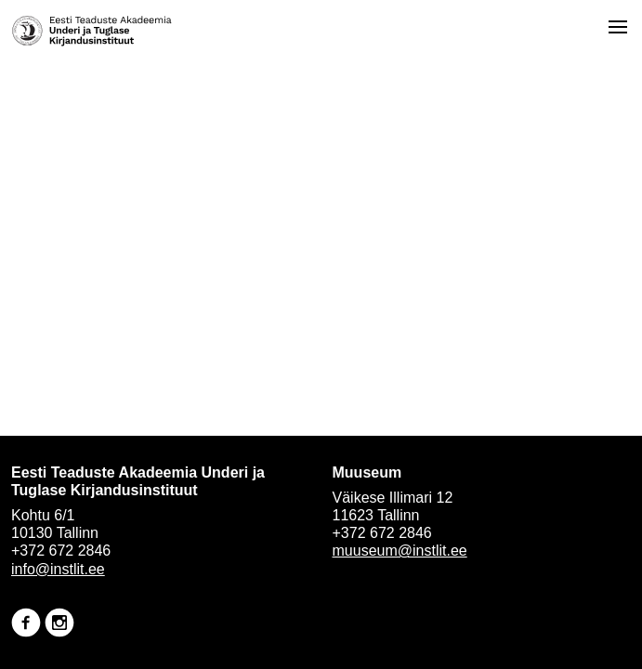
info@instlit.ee (58, 569)
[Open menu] (618, 27)
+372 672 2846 (61, 550)
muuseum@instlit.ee (400, 550)
